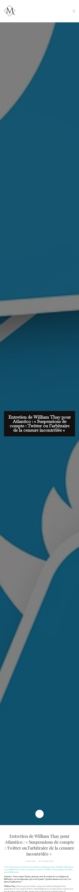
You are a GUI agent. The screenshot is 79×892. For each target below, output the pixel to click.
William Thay (47, 861)
